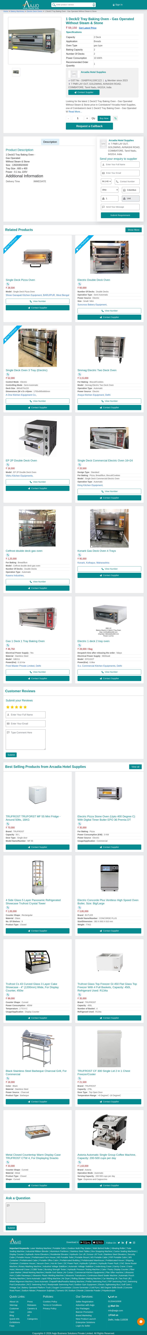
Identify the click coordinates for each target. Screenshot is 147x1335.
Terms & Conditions (52, 1304)
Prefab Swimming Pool (96, 1280)
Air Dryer (66, 1277)
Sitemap (14, 1304)
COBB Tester (37, 1268)
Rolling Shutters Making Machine (86, 1277)
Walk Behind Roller (101, 1247)
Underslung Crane (103, 1265)
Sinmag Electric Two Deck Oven (97, 369)
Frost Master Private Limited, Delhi (23, 665)
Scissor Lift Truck (94, 1253)
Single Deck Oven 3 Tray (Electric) (26, 369)
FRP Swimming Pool (117, 1280)
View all (135, 766)
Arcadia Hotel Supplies (93, 71)
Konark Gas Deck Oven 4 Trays (97, 549)
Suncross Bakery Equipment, (92, 304)
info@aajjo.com (115, 1309)
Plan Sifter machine (114, 1271)
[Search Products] (52, 4)
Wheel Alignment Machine (21, 1280)
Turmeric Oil (61, 1290)
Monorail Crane (23, 1268)
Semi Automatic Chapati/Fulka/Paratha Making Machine (59, 1280)
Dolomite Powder (93, 1290)
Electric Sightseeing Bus (109, 1284)
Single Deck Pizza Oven (20, 279)
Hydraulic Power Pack (108, 1262)
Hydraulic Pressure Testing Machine (84, 1268)
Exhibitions (15, 1321)
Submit (10, 754)
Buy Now (104, 117)
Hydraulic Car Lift (77, 1253)
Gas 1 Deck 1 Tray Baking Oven (25, 640)
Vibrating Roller (118, 1247)
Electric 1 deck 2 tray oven (94, 640)
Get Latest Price (87, 27)
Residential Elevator (59, 1253)
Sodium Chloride (76, 1290)
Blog (12, 1314)
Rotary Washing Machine (30, 1265)
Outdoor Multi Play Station (79, 1247)
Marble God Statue (54, 1271)
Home (5, 10)
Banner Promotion (84, 1311)
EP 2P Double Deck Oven (21, 459)
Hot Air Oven (56, 1262)
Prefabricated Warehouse (92, 1259)
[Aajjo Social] (119, 1241)
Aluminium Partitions (59, 1250)
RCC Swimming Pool (36, 1284)
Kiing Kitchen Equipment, (90, 484)
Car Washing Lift (109, 1277)
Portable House (23, 1256)
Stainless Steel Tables (80, 1250)
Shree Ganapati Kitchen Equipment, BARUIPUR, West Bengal (37, 294)
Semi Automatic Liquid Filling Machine (43, 1277)
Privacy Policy (49, 1307)
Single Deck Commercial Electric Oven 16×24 (105, 459)
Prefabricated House (115, 1259)
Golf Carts (126, 1284)
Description (50, 141)
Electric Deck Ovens (34, 10)
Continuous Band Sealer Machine (102, 1274)
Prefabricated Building (70, 1259)
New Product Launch (86, 1318)
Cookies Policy (50, 1300)
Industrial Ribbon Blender (37, 1250)
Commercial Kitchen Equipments (89, 1271)
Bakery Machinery (18, 10)
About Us (14, 1300)
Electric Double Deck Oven (94, 279)
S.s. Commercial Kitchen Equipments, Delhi (100, 665)
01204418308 (114, 1300)
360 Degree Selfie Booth (112, 1287)
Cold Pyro (94, 1287)
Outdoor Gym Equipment (85, 1284)
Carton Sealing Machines (125, 1250)
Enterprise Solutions (85, 1321)
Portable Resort (82, 1256)
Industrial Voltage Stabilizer (55, 1265)
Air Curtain (68, 1271)
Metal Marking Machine (33, 1271)
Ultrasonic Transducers (75, 1274)
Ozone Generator (80, 1287)
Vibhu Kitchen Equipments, (19, 475)
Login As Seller (83, 1325)
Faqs (12, 1325)
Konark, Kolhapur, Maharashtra (93, 562)
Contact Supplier (84, 91)
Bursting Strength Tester (55, 1268)
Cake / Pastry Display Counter (114, 1268)
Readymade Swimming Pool (60, 1284)
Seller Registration (84, 1300)
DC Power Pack (71, 1262)
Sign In (117, 4)
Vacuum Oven (43, 1262)
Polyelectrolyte (108, 1290)
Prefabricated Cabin (29, 1259)
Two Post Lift (124, 1277)
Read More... (75, 111)
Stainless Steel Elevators (115, 1253)
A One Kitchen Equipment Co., (21, 394)
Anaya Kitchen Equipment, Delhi (94, 394)
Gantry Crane (119, 1265)
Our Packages (82, 1307)
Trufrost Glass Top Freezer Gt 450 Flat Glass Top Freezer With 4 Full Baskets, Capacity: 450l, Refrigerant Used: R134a (107, 986)
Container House (27, 1262)
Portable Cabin (59, 1247)
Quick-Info (14, 1318)
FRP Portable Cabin (118, 1256)
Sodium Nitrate (28, 1290)
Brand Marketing (84, 1314)
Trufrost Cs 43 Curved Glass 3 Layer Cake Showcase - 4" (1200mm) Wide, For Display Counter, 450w (32, 986)
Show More (133, 229)
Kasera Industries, (15, 574)
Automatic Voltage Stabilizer (81, 1265)
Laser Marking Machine (40, 1247)
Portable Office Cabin (48, 1259)
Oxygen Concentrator (61, 1287)
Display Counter (17, 1253)
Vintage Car (15, 1287)
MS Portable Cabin (99, 1256)
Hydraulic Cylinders (88, 1262)
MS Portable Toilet (65, 1256)
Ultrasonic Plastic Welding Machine (48, 1274)
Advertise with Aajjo (85, 1304)
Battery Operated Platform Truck (36, 1287)
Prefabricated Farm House (44, 1256)
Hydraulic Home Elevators (37, 1253)
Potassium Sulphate (46, 1290)
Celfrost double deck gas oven (24, 549)
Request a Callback (89, 125)
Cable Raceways (23, 1274)
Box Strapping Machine (101, 1250)
